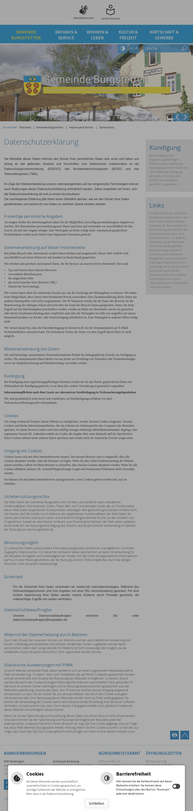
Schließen (96, 803)
